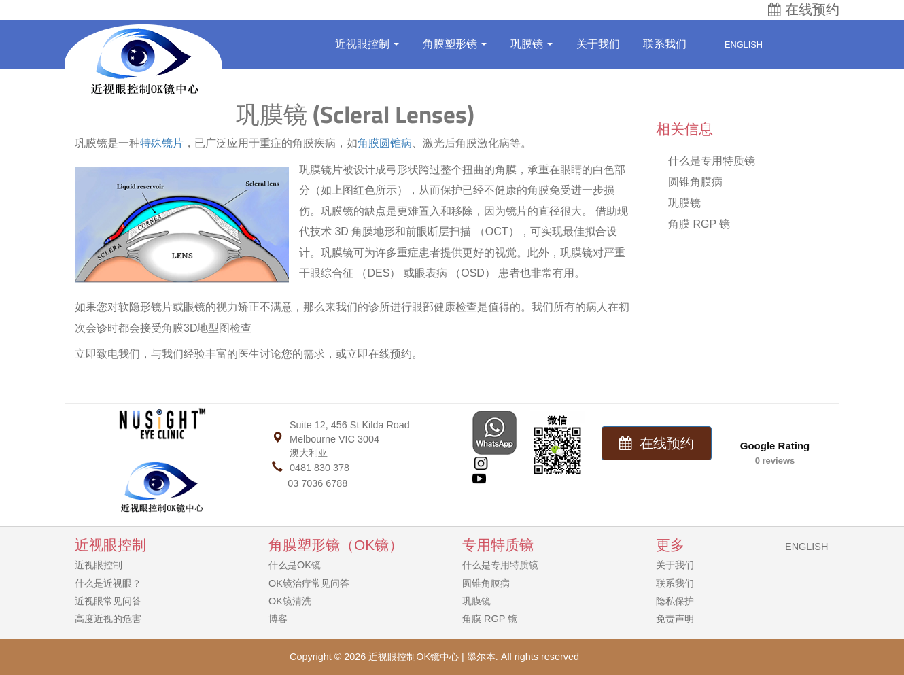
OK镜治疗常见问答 (308, 583)
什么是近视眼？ (108, 583)
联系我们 (664, 44)
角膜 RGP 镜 (699, 224)
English (736, 44)
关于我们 (598, 44)
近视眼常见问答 (108, 600)
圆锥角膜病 (695, 182)
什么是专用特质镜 (711, 161)
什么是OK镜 (294, 564)
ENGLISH (806, 546)
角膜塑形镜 (455, 44)
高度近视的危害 (108, 618)
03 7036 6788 (317, 483)
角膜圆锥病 (385, 143)
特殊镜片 (162, 143)
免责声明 (675, 618)
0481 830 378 (319, 467)
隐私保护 (675, 600)
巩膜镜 (531, 44)
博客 (278, 618)
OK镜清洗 (289, 600)
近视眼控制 (367, 44)
